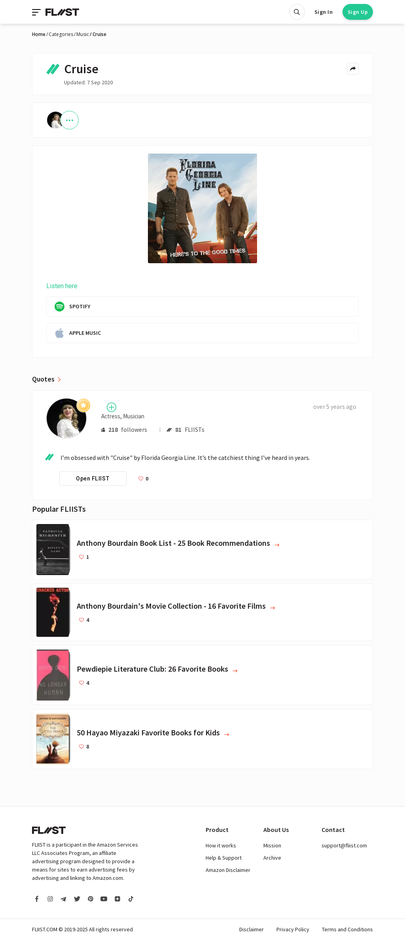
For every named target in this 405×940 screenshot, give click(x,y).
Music (82, 34)
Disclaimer (251, 929)
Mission (272, 845)
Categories (61, 34)
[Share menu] (353, 69)
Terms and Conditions (347, 929)
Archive (272, 857)
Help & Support (224, 857)
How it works (221, 845)
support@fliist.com (344, 845)
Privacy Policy (292, 929)
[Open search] (297, 11)
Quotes (43, 379)
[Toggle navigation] (37, 12)
